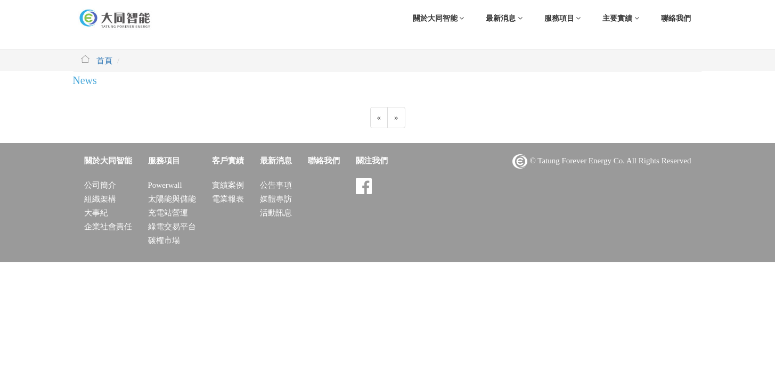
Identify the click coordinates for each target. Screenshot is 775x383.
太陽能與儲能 (172, 199)
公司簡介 (100, 185)
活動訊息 (276, 213)
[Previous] (379, 117)
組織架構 (100, 199)
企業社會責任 (108, 226)
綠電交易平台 (172, 226)
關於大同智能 (438, 18)
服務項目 (562, 18)
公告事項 (276, 185)
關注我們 (372, 160)
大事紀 (96, 213)
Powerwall (165, 185)
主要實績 (620, 18)
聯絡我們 (676, 18)
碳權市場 (164, 240)
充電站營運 (168, 213)
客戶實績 (228, 160)
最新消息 (504, 18)
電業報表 (228, 199)
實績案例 (228, 185)
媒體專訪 (276, 199)
